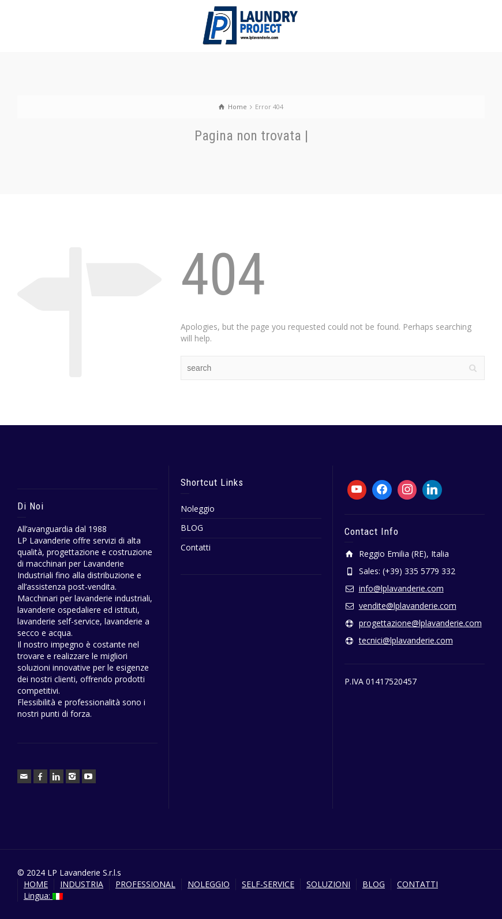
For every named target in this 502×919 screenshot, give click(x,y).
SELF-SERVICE (268, 884)
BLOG (192, 527)
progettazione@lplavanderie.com (420, 622)
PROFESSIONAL (145, 884)
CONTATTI (417, 884)
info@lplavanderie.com (401, 588)
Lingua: (43, 895)
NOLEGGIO (209, 884)
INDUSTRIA (81, 884)
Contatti (196, 547)
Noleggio (198, 508)
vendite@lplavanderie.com (407, 605)
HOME (36, 884)
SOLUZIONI (328, 884)
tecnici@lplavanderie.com (406, 640)
